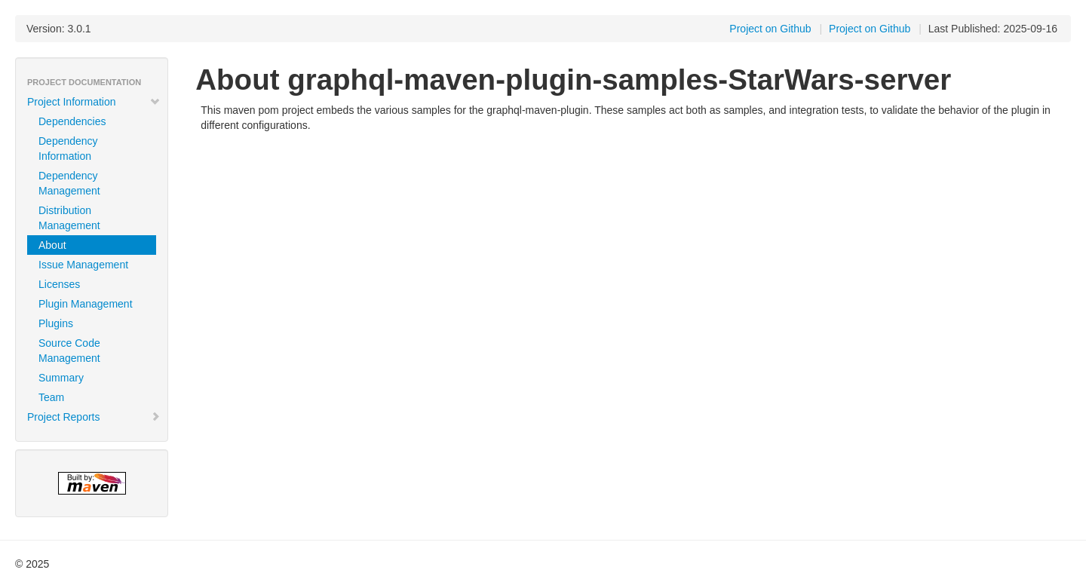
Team (51, 397)
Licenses (59, 284)
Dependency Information (68, 148)
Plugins (55, 323)
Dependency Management (69, 183)
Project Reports (94, 417)
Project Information (94, 102)
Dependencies (72, 121)
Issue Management (83, 265)
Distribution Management (69, 217)
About (52, 245)
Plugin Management (85, 304)
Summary (61, 378)
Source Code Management (69, 350)
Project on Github (869, 29)
